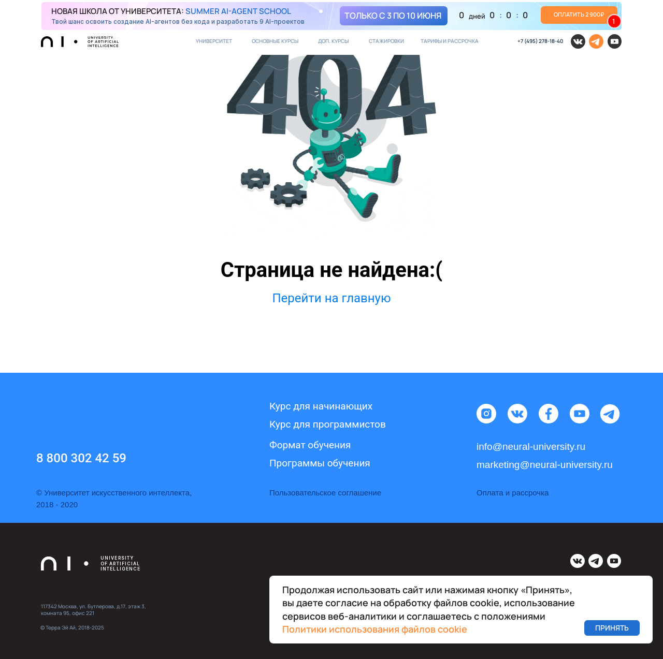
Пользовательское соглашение (325, 492)
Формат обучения (310, 445)
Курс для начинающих (320, 406)
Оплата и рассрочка (513, 492)
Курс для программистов (327, 424)
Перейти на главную (331, 298)
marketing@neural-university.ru (545, 464)
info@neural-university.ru (531, 446)
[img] (331, 16)
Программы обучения (319, 463)
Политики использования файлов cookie (374, 629)
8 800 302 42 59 (81, 458)
